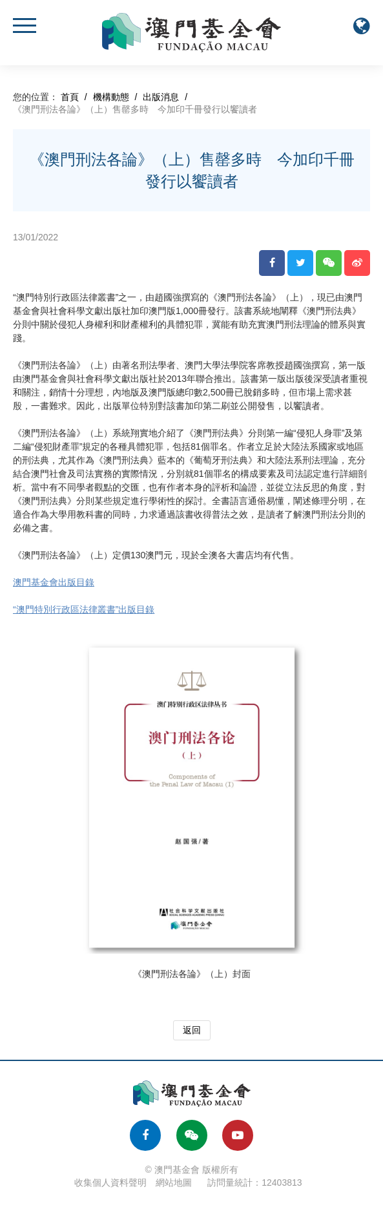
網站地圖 (174, 1182)
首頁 (70, 97)
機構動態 (111, 97)
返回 (192, 1030)
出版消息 (161, 97)
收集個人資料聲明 (110, 1182)
